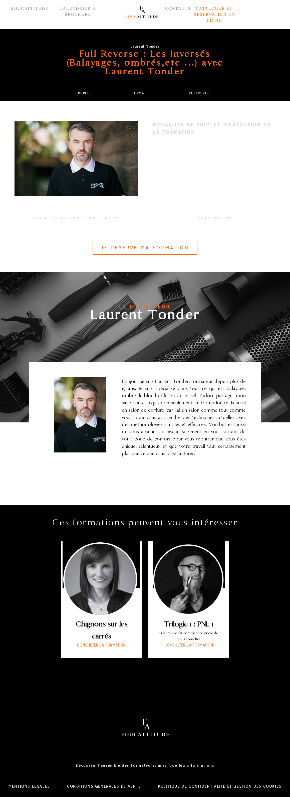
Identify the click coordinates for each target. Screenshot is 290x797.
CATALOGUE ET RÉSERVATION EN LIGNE (214, 14)
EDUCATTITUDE (30, 8)
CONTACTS (178, 8)
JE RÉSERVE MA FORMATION (145, 248)
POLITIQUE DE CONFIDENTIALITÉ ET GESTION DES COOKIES (219, 786)
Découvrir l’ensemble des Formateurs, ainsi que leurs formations (145, 765)
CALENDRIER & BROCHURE (78, 11)
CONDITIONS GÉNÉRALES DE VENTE (104, 786)
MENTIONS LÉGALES (29, 786)
